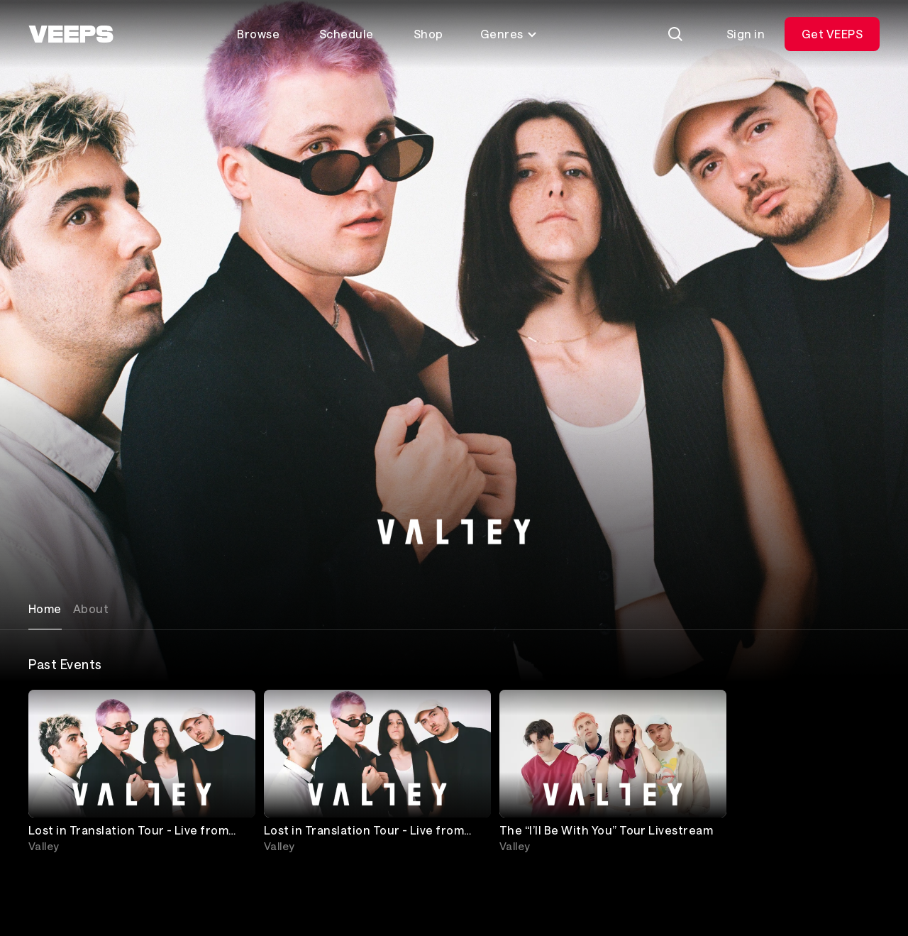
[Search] (675, 34)
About (91, 608)
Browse (258, 33)
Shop (428, 33)
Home (45, 608)
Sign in (745, 33)
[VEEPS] (71, 34)
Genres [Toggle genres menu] (509, 33)
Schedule (346, 33)
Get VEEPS (832, 33)
